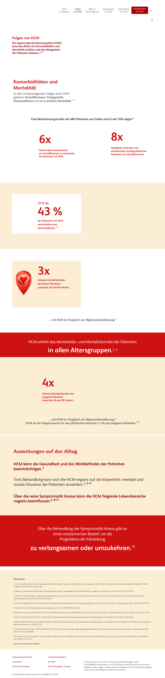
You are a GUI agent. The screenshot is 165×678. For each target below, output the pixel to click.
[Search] (152, 11)
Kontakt (51, 662)
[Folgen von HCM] (78, 10)
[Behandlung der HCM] (123, 10)
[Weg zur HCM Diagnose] (92, 10)
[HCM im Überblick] (64, 10)
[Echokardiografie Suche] (139, 10)
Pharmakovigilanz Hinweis (59, 667)
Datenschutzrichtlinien (22, 657)
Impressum (17, 662)
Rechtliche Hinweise (21, 667)
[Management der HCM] (108, 10)
